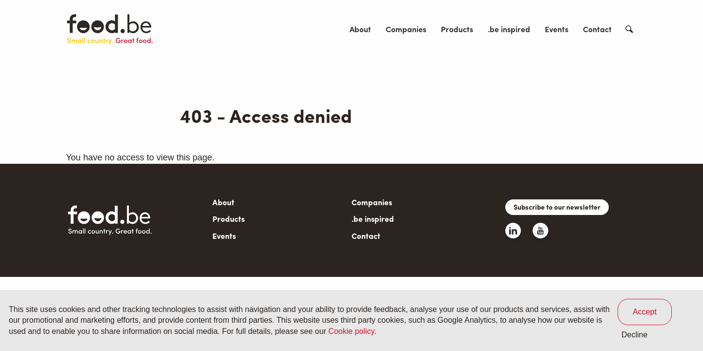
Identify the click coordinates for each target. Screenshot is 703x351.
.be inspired (509, 29)
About (360, 29)
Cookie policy (351, 331)
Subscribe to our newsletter (557, 207)
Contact (597, 29)
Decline (634, 335)
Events (556, 29)
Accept (645, 312)
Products (457, 29)
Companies (406, 29)
